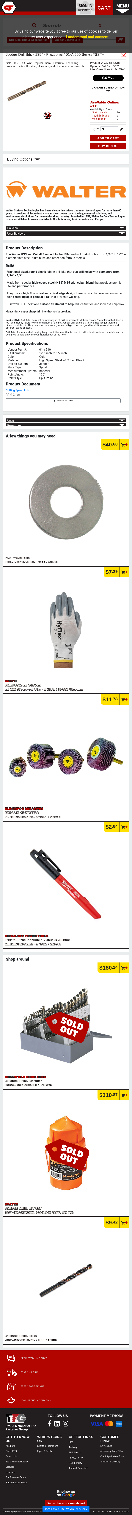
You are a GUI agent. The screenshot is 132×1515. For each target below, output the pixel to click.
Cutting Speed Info (17, 390)
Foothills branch (101, 115)
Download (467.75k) (63, 401)
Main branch (99, 118)
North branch (99, 112)
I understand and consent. (88, 37)
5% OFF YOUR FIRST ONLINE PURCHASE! (66, 1508)
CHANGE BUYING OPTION (108, 89)
